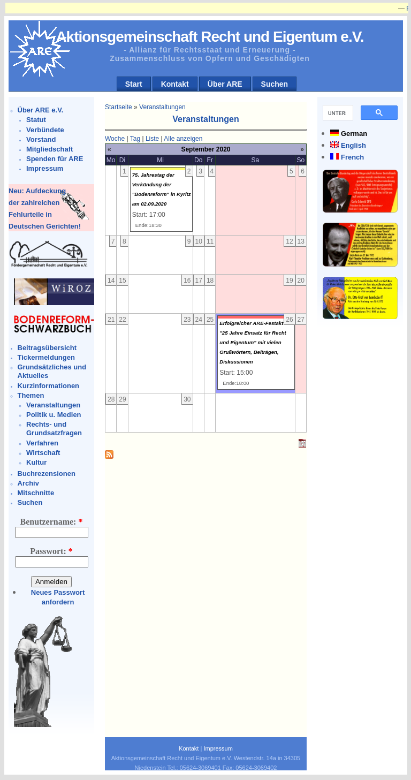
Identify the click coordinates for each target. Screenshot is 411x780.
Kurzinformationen (49, 386)
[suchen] (337, 113)
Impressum (44, 168)
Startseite (118, 107)
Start (133, 84)
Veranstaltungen (53, 405)
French (352, 157)
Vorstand (41, 139)
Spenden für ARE (54, 159)
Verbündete (45, 130)
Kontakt (175, 84)
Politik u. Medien (53, 415)
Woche (115, 138)
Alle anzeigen (183, 138)
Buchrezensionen (46, 473)
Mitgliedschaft (49, 149)
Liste (152, 138)
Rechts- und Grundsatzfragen (54, 428)
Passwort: (51, 551)
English (353, 145)
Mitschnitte (36, 493)
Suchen (274, 84)
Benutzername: (51, 521)
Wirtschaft (43, 453)
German (354, 134)
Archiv (28, 483)
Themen (31, 395)
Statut (36, 120)
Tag (135, 138)
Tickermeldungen (46, 357)
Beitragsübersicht (47, 348)
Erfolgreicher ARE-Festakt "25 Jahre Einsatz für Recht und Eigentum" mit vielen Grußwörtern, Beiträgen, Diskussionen (252, 342)
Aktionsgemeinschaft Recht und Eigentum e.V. (209, 36)
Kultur (36, 462)
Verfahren (42, 443)
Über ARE (225, 84)
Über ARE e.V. (41, 110)
